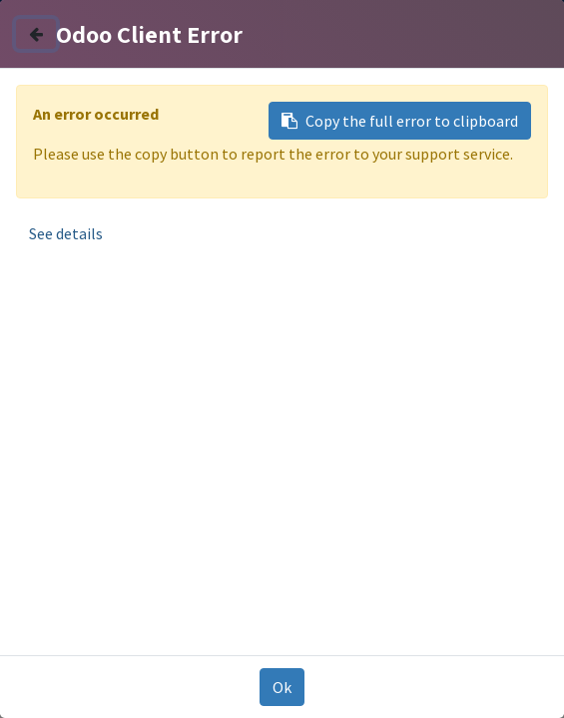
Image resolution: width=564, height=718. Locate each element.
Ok (282, 687)
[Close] (36, 34)
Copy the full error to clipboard (400, 121)
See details (66, 233)
